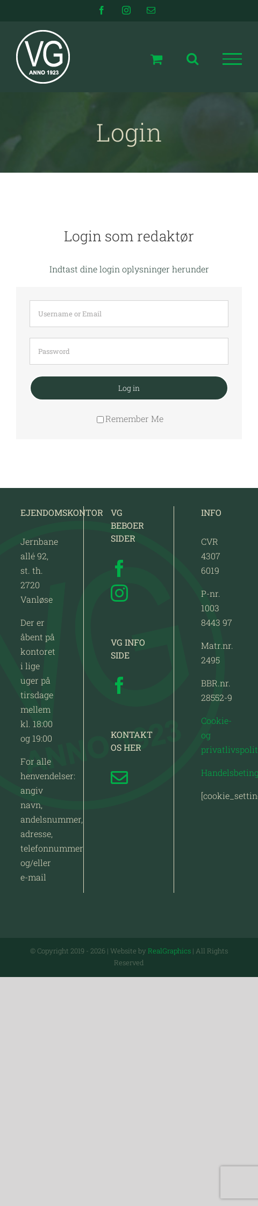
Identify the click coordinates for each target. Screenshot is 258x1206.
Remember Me (130, 418)
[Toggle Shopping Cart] (156, 59)
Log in (129, 388)
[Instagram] (119, 593)
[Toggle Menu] (232, 59)
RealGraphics (169, 951)
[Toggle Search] (192, 58)
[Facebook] (119, 568)
